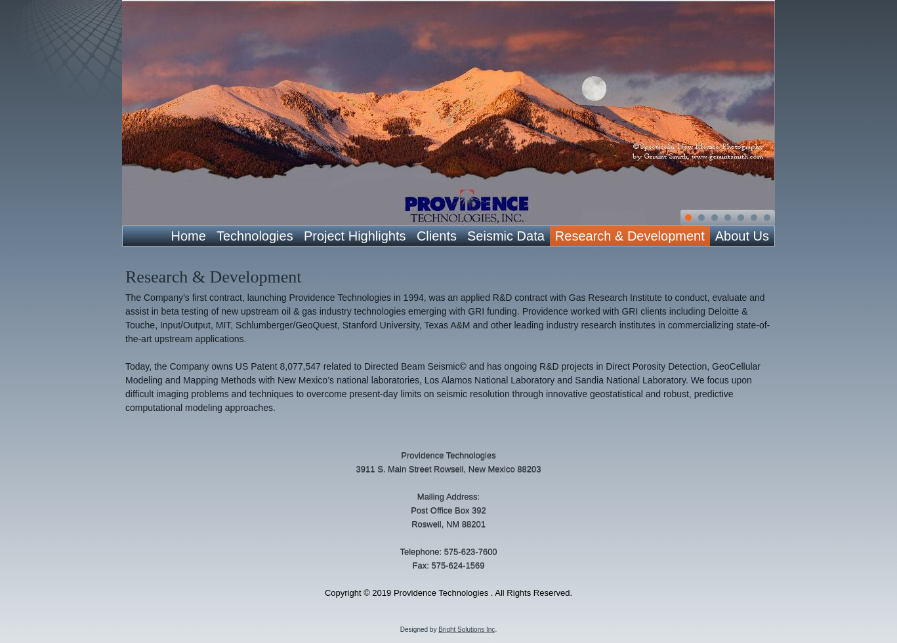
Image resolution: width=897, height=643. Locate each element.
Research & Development (630, 236)
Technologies (255, 236)
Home (188, 236)
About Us (742, 236)
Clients (437, 236)
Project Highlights (355, 236)
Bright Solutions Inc (466, 629)
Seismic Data (506, 236)
